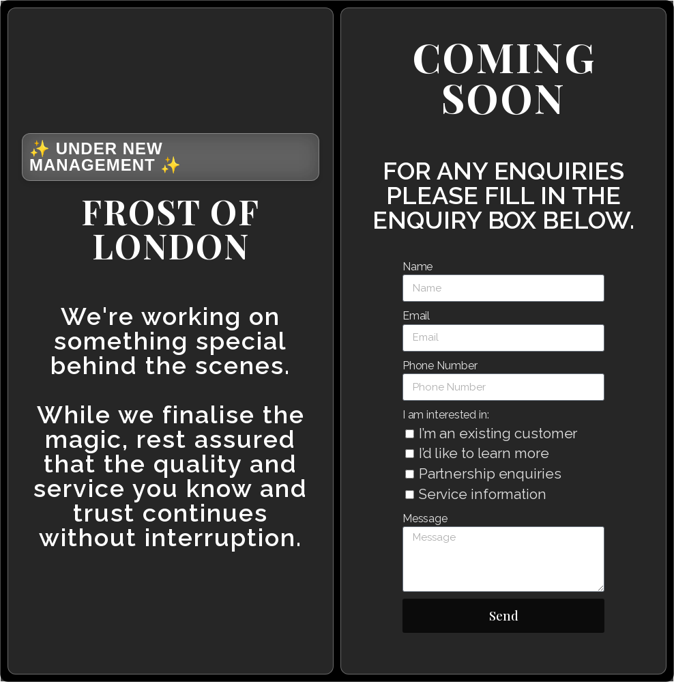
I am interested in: (445, 414)
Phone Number (440, 365)
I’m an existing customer (498, 433)
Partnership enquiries (490, 474)
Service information (482, 494)
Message (425, 518)
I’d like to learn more (484, 453)
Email (416, 315)
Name (417, 266)
